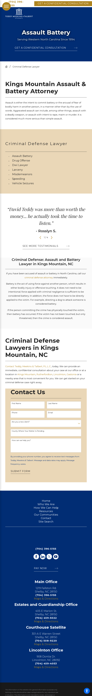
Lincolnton (60, 374)
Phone (14, 413)
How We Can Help (46, 507)
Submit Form (20, 471)
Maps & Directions (46, 598)
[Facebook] (36, 556)
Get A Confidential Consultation (63, 3)
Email (50, 413)
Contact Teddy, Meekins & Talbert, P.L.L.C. (28, 366)
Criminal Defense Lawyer (26, 66)
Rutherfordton (44, 374)
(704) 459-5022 (46, 617)
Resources (46, 511)
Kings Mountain (26, 374)
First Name (16, 404)
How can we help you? (21, 440)
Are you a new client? (21, 422)
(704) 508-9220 (46, 640)
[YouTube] (55, 556)
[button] (87, 691)
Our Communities (46, 514)
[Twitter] (49, 556)
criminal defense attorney (39, 277)
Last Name (52, 404)
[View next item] (51, 237)
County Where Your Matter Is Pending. (28, 431)
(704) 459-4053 (46, 663)
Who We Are (46, 504)
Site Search (46, 521)
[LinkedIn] (43, 556)
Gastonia (72, 374)
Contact (46, 518)
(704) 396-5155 (16, 3)
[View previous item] (40, 237)
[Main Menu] (6, 6)
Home (46, 500)
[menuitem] (49, 156)
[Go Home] (7, 67)
